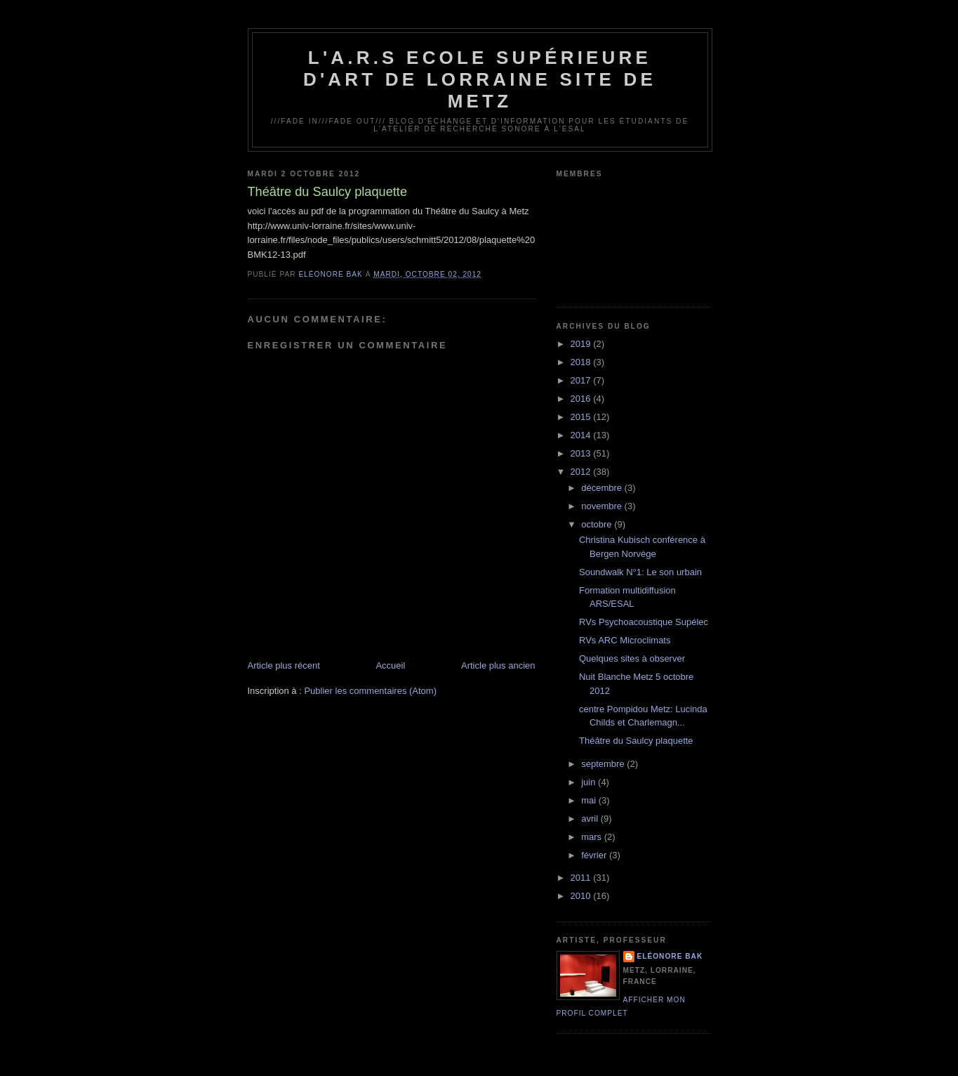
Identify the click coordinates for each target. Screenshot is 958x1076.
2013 (582, 453)
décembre (602, 488)
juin (589, 782)
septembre (604, 764)
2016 (582, 398)
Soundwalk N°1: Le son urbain (640, 572)
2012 (582, 471)
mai (590, 800)
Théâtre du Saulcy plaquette (636, 740)
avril (590, 818)
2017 (582, 380)
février (595, 855)
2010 (582, 896)
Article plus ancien (498, 665)
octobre (597, 524)
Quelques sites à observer (632, 658)
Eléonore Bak (670, 956)
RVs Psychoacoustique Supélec (643, 622)
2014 (582, 435)
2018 (582, 362)
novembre (602, 506)
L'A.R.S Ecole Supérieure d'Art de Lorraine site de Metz (479, 79)
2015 (582, 417)
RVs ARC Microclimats (625, 640)
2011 (582, 877)
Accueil (390, 665)
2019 (582, 344)
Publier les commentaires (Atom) (370, 690)
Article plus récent (284, 665)
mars (592, 837)
